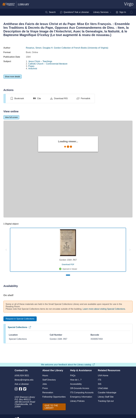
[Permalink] (83, 98)
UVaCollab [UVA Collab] (103, 388)
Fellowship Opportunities (54, 397)
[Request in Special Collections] (20, 318)
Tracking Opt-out (106, 401)
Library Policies (77, 401)
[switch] (17, 98)
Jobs (44, 384)
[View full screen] (11, 117)
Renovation (47, 392)
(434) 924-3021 (22, 375)
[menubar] (86, 12)
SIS (99, 384)
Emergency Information (81, 397)
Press (45, 388)
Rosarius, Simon (33, 48)
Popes (31, 66)
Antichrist (32, 68)
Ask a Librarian (22, 384)
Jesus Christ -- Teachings (40, 61)
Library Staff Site (106, 397)
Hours (45, 375)
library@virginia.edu (24, 380)
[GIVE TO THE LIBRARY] (54, 406)
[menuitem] (50, 12)
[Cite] (37, 98)
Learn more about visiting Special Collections (104, 309)
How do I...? (75, 380)
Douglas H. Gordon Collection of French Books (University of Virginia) (75, 48)
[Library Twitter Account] (25, 389)
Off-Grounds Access (79, 388)
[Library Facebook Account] (21, 389)
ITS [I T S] (99, 380)
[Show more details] (12, 77)
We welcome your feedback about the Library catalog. (68, 364)
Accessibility (76, 384)
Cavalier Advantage (107, 392)
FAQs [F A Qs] (72, 375)
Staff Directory (49, 380)
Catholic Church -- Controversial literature (47, 64)
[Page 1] (68, 275)
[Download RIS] (58, 98)
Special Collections (19, 327)
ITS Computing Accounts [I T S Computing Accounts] (82, 392)
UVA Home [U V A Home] (103, 375)
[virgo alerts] (131, 12)
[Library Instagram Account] (17, 389)
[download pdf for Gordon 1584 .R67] (68, 264)
